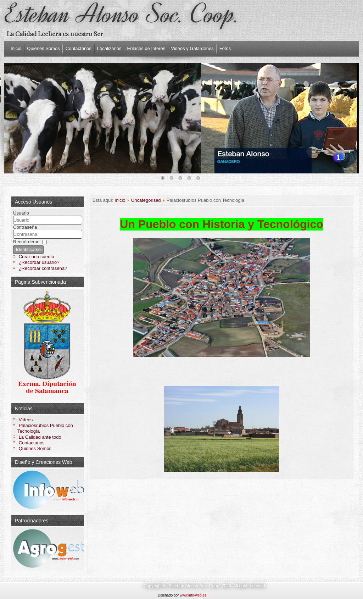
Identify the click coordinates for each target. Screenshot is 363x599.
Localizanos (109, 48)
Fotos (225, 48)
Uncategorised (146, 200)
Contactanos (78, 48)
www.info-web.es (193, 595)
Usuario (21, 213)
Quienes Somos (43, 48)
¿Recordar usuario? (39, 262)
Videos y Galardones (192, 48)
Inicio (16, 48)
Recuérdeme (26, 241)
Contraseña (25, 227)
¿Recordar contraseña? (43, 268)
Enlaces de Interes (146, 48)
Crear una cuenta (36, 256)
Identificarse (28, 249)
